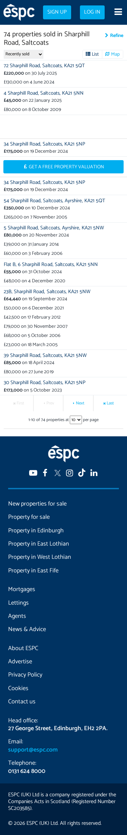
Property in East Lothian (38, 544)
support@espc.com (33, 750)
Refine (116, 36)
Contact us (22, 702)
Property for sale (29, 517)
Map (115, 54)
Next (80, 403)
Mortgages (21, 589)
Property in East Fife (33, 571)
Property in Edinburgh (36, 531)
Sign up (57, 12)
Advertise (20, 662)
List (95, 54)
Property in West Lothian (39, 557)
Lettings (18, 603)
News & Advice (27, 629)
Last (110, 403)
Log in (92, 12)
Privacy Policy (25, 675)
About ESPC (23, 648)
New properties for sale (37, 504)
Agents (17, 616)
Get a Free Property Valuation (66, 167)
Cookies (18, 688)
